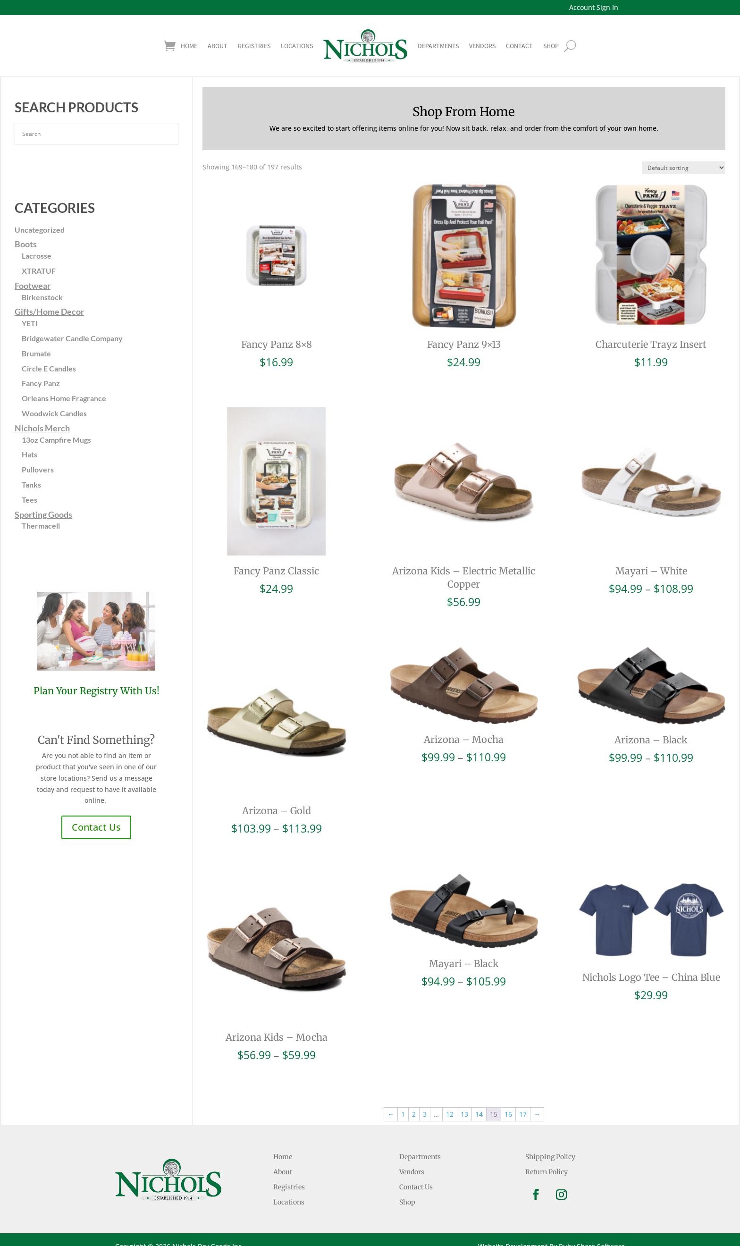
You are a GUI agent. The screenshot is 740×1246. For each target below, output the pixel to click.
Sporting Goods (43, 514)
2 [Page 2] (414, 1114)
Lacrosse (36, 255)
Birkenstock (42, 297)
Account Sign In (593, 7)
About (217, 46)
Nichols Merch (42, 428)
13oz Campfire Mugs (56, 439)
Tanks (31, 484)
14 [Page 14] (479, 1114)
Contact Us (96, 827)
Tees (29, 499)
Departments (438, 46)
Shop (407, 1202)
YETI (30, 323)
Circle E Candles (49, 368)
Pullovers (38, 469)
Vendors (482, 46)
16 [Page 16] (508, 1114)
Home (189, 46)
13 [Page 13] (464, 1114)
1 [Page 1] (403, 1114)
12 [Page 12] (450, 1114)
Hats (29, 454)
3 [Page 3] (425, 1114)
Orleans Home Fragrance (64, 398)
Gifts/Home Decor (49, 311)
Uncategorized (40, 229)
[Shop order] (683, 167)
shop (551, 46)
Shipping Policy (550, 1157)
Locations (297, 46)
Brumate (36, 353)
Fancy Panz (41, 383)
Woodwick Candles (54, 413)
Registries (254, 46)
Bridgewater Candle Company (72, 338)
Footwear (32, 285)
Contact (519, 46)
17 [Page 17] (523, 1114)
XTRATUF (39, 270)
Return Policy (546, 1172)
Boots (26, 244)
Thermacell (41, 525)
